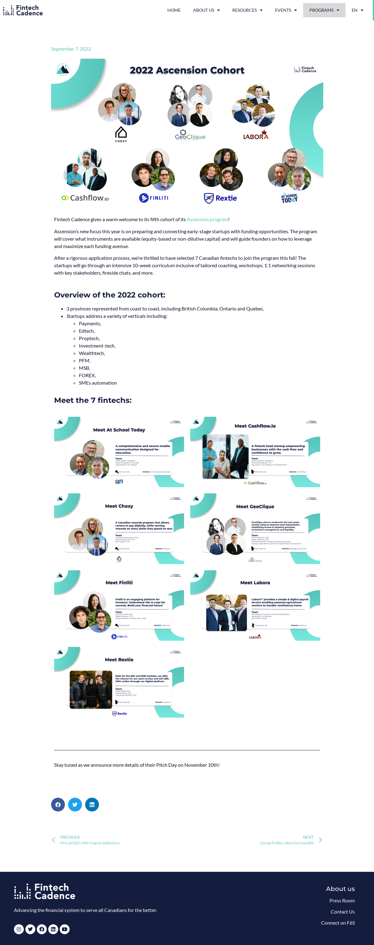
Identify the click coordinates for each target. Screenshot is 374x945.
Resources (247, 10)
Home (174, 10)
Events (286, 10)
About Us (206, 10)
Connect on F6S (338, 923)
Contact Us (343, 911)
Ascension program (207, 219)
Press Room (342, 900)
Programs (324, 10)
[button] (58, 805)
